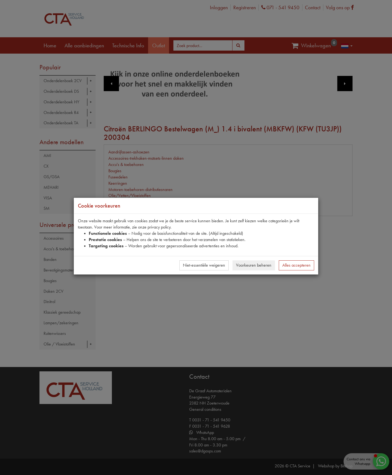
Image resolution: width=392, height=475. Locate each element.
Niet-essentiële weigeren (204, 265)
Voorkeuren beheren (253, 265)
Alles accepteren (296, 265)
